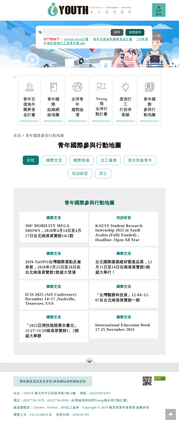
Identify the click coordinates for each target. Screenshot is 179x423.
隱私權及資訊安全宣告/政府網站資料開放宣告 (53, 381)
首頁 (17, 136)
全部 (31, 160)
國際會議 (81, 160)
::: (15, 76)
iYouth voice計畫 (76, 39)
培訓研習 (80, 173)
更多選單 (159, 11)
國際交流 (54, 160)
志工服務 (109, 160)
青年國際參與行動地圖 (45, 136)
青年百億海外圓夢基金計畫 (112, 39)
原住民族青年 (140, 160)
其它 (103, 173)
